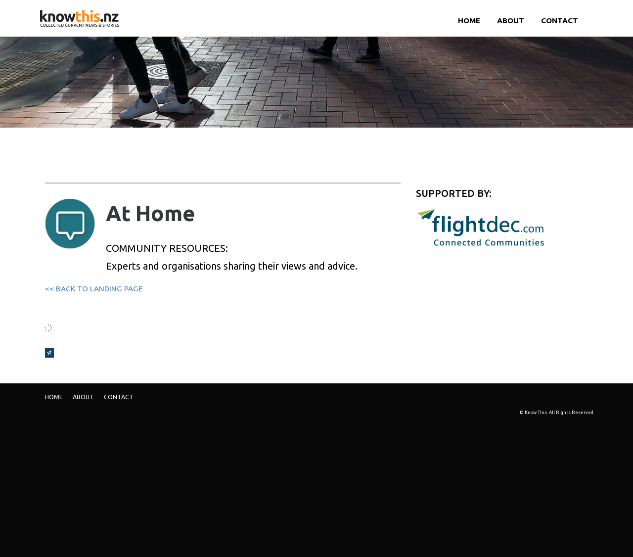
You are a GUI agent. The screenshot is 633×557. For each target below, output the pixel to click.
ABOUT (510, 20)
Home (469, 20)
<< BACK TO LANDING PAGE (93, 288)
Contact (559, 20)
